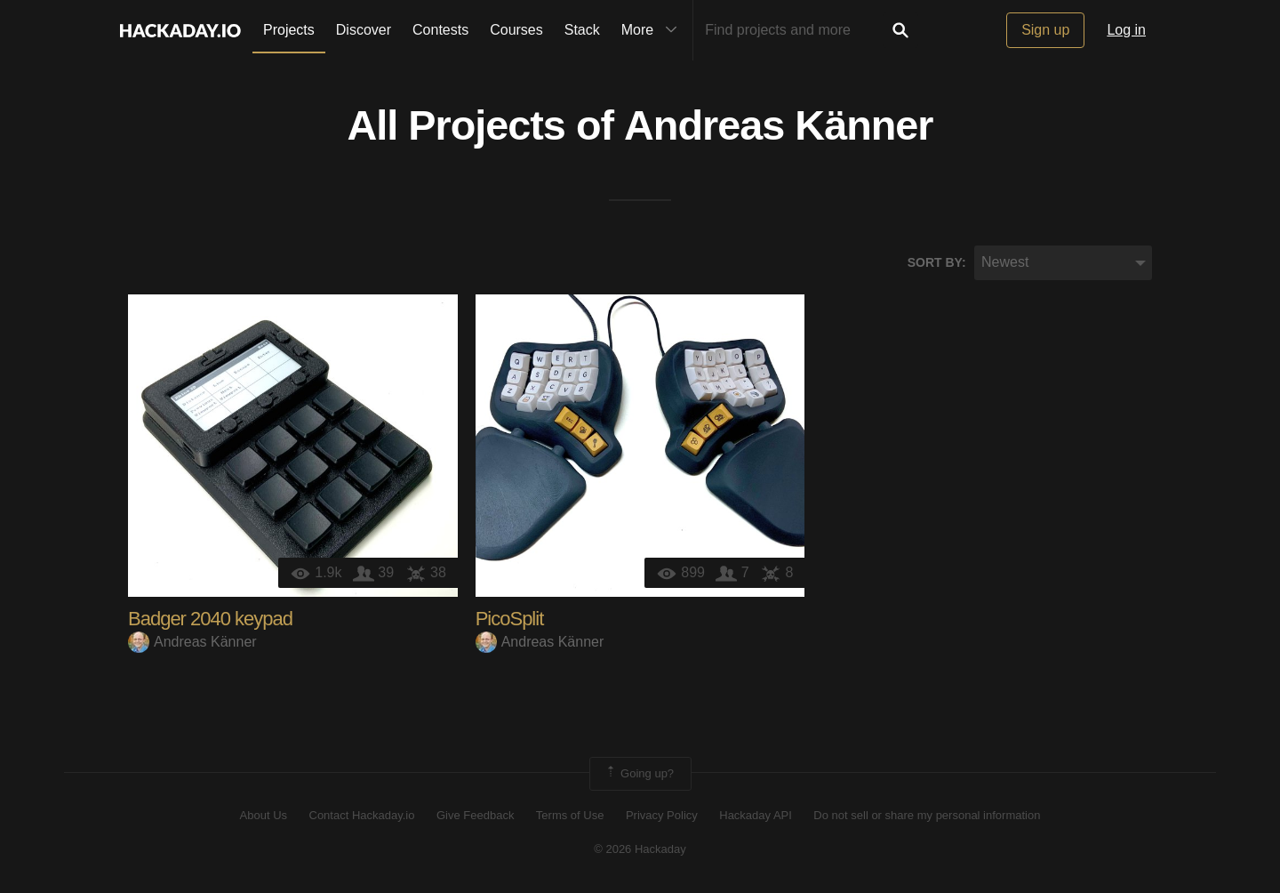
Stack (582, 29)
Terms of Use (570, 815)
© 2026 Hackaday (640, 849)
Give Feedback (475, 815)
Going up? (639, 774)
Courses (516, 29)
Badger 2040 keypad (210, 618)
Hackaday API (755, 815)
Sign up (1045, 29)
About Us (263, 815)
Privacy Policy (662, 815)
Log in (1126, 29)
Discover (363, 29)
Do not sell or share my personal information (926, 815)
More (653, 30)
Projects (289, 29)
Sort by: (937, 262)
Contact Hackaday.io (362, 815)
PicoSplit (510, 618)
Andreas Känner (778, 125)
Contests (440, 29)
